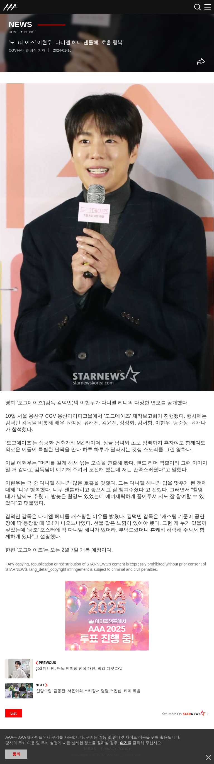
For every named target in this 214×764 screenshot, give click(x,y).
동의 (16, 754)
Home (14, 32)
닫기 (208, 757)
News (29, 32)
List (13, 713)
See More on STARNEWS (185, 713)
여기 (124, 743)
